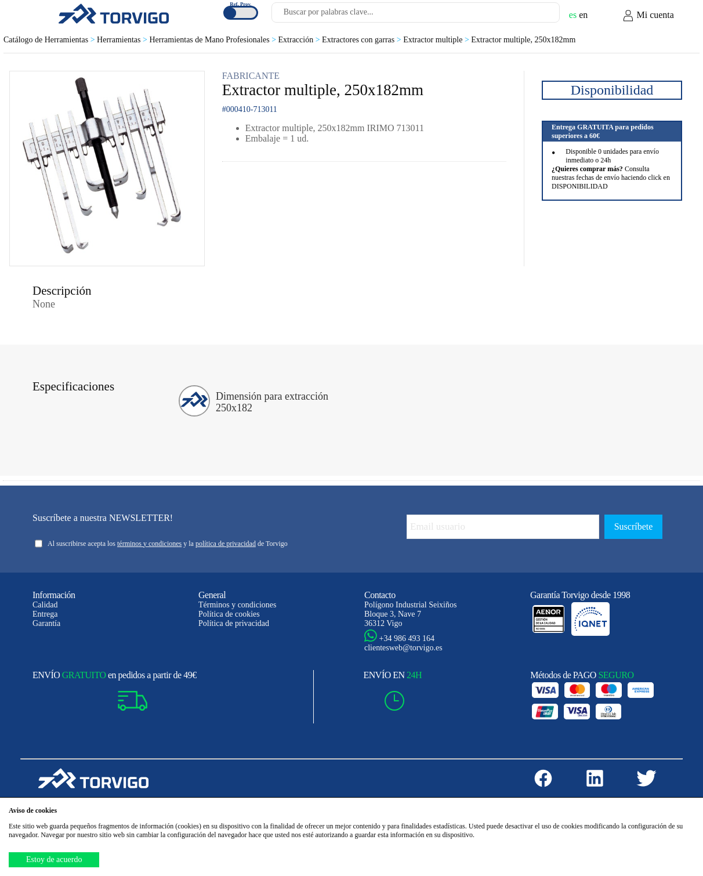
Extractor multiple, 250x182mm (523, 39)
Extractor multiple (437, 39)
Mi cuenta (647, 15)
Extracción (300, 39)
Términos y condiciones (237, 604)
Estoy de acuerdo (54, 859)
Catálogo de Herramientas (50, 39)
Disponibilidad (612, 89)
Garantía (46, 623)
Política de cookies (229, 614)
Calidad (45, 604)
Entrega (45, 614)
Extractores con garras (362, 39)
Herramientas (123, 39)
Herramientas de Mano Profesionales (213, 39)
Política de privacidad (233, 623)
